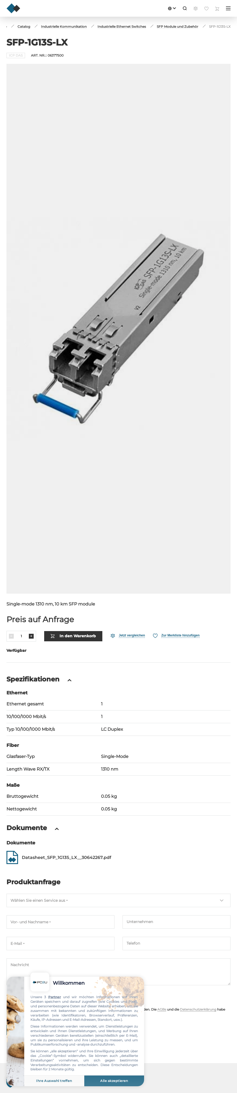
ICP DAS (16, 55)
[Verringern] (11, 636)
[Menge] (21, 636)
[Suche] (185, 8)
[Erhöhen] (31, 636)
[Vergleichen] (127, 635)
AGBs (161, 1009)
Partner (54, 997)
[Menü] (228, 8)
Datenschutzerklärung (198, 1009)
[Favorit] (176, 635)
